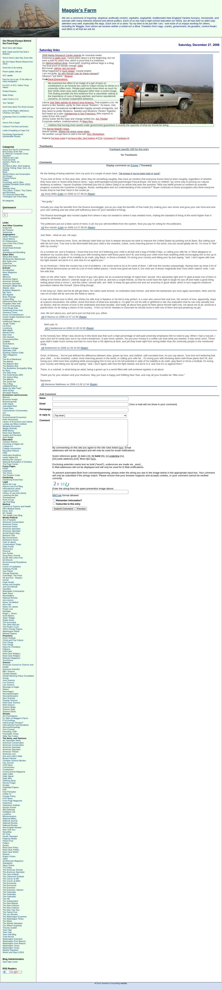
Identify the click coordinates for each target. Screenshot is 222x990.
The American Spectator (14, 872)
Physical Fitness (9, 178)
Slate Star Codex (10, 736)
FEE (5, 789)
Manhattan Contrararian (13, 591)
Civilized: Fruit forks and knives (15, 127)
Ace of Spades (9, 520)
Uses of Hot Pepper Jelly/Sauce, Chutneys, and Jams (16, 112)
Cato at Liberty (9, 542)
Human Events (9, 807)
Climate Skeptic (10, 674)
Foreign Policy (9, 796)
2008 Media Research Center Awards (61, 55)
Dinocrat (6, 551)
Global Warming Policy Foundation (18, 676)
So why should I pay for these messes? (78, 73)
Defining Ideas (9, 781)
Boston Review (9, 758)
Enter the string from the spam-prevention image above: (83, 488)
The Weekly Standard (12, 923)
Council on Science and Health (17, 506)
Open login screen (10, 962)
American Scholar (11, 281)
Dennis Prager (9, 783)
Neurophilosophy (10, 696)
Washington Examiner (13, 939)
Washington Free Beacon (14, 941)
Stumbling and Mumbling (14, 252)
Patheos (6, 649)
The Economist (9, 883)
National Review (10, 598)
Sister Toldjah (9, 618)
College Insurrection (12, 448)
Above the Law (9, 484)
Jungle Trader (9, 324)
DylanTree (7, 263)
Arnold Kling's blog (11, 533)
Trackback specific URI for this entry (129, 149)
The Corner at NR (11, 879)
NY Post (6, 834)
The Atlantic (8, 361)
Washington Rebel (11, 631)
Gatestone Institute (11, 805)
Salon (5, 859)
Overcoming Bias (10, 339)
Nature (6, 689)
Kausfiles (7, 589)
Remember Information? (69, 500)
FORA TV (7, 794)
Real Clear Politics (11, 850)
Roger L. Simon (10, 613)
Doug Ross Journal (11, 555)
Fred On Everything (11, 306)
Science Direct (9, 711)
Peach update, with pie (12, 72)
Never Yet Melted (10, 602)
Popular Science (10, 700)
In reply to (44, 415)
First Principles (9, 792)
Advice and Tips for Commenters (16, 150)
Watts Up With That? (12, 388)
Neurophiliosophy (10, 694)
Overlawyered (9, 497)
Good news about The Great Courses (18, 107)
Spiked (6, 250)
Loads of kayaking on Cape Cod (16, 130)
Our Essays (7, 176)
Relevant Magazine (11, 658)
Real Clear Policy (10, 847)
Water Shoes (8, 95)
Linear (134, 165)
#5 (42, 384)
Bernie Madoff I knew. (58, 129)
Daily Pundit (8, 546)
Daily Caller (8, 774)
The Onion (7, 473)
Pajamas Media (10, 838)
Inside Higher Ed (10, 457)
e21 (4, 413)
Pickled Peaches (9, 91)
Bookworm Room (10, 540)
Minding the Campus (12, 459)
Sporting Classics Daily (13, 352)
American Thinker (11, 752)
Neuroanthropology (11, 727)
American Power (10, 526)
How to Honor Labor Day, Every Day (18, 58)
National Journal (10, 821)
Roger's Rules (9, 856)
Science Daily (9, 709)
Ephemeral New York (12, 301)
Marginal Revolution (12, 426)
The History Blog (10, 377)
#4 (42, 347)
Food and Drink (9, 160)
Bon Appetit (8, 295)
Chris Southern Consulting (108, 983)
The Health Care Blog (12, 515)
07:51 (100, 138)
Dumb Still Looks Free (13, 558)
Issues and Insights (11, 584)
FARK (5, 468)
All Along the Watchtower (14, 259)
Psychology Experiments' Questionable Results (13, 135)
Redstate (7, 611)
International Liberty (12, 488)
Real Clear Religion (11, 653)
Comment (44, 420)
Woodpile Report (10, 393)
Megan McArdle (10, 428)
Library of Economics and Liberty (17, 422)
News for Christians (11, 647)
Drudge (6, 785)
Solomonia (7, 232)
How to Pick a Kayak (11, 123)
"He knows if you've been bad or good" (139, 173)
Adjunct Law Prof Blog (13, 486)
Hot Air (6, 580)
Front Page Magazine (12, 801)
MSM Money (8, 431)
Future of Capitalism (12, 567)
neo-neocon (8, 600)
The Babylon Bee (10, 364)
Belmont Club (9, 535)
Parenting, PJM (10, 731)
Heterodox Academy (12, 455)
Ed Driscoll (7, 560)
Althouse (7, 277)
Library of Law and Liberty (14, 493)
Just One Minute (10, 587)
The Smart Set (9, 381)
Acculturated (8, 270)
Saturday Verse (9, 188)
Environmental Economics (14, 417)
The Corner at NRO (11, 881)
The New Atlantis (10, 903)
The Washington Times (13, 919)
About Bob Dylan (10, 257)
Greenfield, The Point (12, 575)
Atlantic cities (9, 288)
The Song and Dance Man (13, 195)
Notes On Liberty (10, 607)
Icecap (6, 678)
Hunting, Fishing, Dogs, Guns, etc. (17, 168)
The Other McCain (11, 624)
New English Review (12, 827)
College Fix (8, 446)
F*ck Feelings (9, 720)
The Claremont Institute (13, 876)
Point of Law (8, 500)
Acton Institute (9, 638)
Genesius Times (10, 312)
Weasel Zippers (10, 633)
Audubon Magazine (11, 290)
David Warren (9, 239)
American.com (9, 754)
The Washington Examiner (15, 917)
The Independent (10, 901)
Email (42, 403)
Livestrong (7, 328)
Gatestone (7, 803)
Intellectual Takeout (11, 321)
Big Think (7, 292)
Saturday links (49, 50)
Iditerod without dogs (56, 63)
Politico (6, 843)
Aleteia (6, 274)
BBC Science (9, 671)
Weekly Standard (10, 950)
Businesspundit (10, 402)
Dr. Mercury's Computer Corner (15, 154)
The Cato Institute (11, 874)
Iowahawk (7, 471)
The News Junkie (58, 138)
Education (7, 156)
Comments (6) (109, 138)
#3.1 (47, 328)
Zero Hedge (8, 437)
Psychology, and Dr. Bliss (13, 182)
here (120, 447)
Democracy (8, 549)
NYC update (8, 75)
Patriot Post (8, 841)
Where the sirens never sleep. (74, 131)
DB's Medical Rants (11, 509)
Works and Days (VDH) (13, 952)
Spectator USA (9, 350)
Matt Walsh (8, 330)
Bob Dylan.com (10, 261)
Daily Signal (8, 776)
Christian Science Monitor (14, 760)
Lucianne (7, 814)
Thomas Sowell (10, 928)
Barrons (6, 397)
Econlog (6, 415)
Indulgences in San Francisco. (80, 113)
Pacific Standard (10, 836)
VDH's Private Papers (12, 629)
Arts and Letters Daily (12, 756)
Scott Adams (8, 344)
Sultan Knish (8, 620)
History (5, 164)
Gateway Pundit (10, 569)
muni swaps (68, 71)
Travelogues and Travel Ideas (15, 197)
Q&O (80, 65)
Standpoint (7, 863)
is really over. (59, 58)
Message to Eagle (11, 687)
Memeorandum (9, 816)
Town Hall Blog (9, 934)
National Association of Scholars (17, 462)
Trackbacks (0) (123, 138)
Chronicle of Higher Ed (13, 444)
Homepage (45, 409)
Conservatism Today (12, 544)
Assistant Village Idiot (12, 286)
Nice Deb (7, 604)
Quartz (6, 845)
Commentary (8, 767)
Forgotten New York (12, 303)
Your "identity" (8, 103)
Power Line (8, 609)
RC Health (7, 513)
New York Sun (9, 830)
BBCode (57, 495)
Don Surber (8, 553)
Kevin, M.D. (8, 511)
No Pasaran (8, 230)
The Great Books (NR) (13, 375)
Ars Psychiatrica (10, 716)
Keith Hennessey (10, 419)
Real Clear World (10, 852)
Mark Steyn (8, 593)
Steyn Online (8, 865)
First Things (8, 642)
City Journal (8, 763)
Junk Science (9, 680)
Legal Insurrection (11, 491)
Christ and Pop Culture (13, 640)
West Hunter (8, 390)
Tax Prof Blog (9, 502)
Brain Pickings (9, 297)
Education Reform (11, 451)
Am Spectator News (12, 740)
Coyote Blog (8, 299)
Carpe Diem (8, 408)
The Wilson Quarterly (12, 925)
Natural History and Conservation (16, 174)
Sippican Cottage (10, 348)
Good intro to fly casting (12, 68)
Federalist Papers (11, 787)
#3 (42, 316)
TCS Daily (7, 867)
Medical (6, 170)
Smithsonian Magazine (13, 861)
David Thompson (10, 237)
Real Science (9, 705)
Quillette (6, 341)
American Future (10, 524)
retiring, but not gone (65, 68)
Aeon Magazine (10, 272)
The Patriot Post (10, 912)
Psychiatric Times (11, 734)
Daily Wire (7, 778)
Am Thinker (102, 119)
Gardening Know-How (13, 310)
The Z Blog (8, 384)
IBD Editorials (9, 809)
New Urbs (7, 335)
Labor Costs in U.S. (11, 99)
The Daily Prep (9, 373)
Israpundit (7, 228)
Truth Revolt (8, 937)
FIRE (5, 453)
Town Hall (7, 930)
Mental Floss (8, 332)
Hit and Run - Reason (12, 578)
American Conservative (13, 522)
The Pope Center (10, 464)
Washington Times (11, 945)
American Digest (10, 279)
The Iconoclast (9, 622)
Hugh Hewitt (8, 582)
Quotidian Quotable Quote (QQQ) (16, 184)
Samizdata (7, 245)
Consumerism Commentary (15, 410)
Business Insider (10, 399)
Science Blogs (9, 707)
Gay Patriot (8, 571)
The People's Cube (11, 475)
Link (60, 193)
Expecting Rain (9, 266)
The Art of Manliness (12, 359)
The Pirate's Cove (11, 627)
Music (5, 172)
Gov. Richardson (95, 134)
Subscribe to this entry (68, 504)
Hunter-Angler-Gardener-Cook (16, 317)
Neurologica (8, 691)
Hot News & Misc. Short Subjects (16, 166)
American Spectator (12, 283)
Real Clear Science (11, 702)
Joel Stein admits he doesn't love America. (72, 102)
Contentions (8, 769)
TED (5, 357)
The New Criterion (11, 905)
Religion (6, 186)
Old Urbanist (8, 337)
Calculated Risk (10, 406)
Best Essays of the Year (12, 152)
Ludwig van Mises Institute (15, 424)
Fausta (6, 564)
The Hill (6, 899)
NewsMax (7, 832)
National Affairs (9, 818)
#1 (42, 193)
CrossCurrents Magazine (14, 772)
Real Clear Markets (11, 433)
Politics (6, 180)
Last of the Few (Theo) (13, 243)
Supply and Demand (12, 435)
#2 (42, 227)
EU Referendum (10, 241)
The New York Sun (11, 910)
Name (42, 398)
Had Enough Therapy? (13, 723)
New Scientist (9, 698)
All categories (8, 201)
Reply (91, 193)
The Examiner (9, 888)
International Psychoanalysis (15, 725)
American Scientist (11, 669)
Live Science (8, 682)
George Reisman (10, 573)
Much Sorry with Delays (12, 48)
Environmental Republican (14, 562)
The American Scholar (13, 870)
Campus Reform (10, 442)
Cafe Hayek (8, 404)
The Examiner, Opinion (13, 890)
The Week (7, 921)
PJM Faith (7, 651)
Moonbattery (8, 595)
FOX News (7, 798)
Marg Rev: (87, 121)
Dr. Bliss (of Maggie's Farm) (15, 718)
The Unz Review (10, 914)
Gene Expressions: (58, 79)
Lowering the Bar (10, 495)
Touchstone (8, 660)
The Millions (8, 379)
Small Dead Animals (12, 248)
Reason (6, 854)
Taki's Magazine (10, 355)
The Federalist (9, 892)
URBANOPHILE (10, 386)
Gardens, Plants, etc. (11, 162)
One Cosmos (9, 729)
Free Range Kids (10, 308)
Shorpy (6, 346)
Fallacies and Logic (11, 158)
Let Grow (7, 326)
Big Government (10, 538)
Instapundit (8, 319)
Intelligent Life (9, 812)
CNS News (8, 765)
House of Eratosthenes (13, 315)
